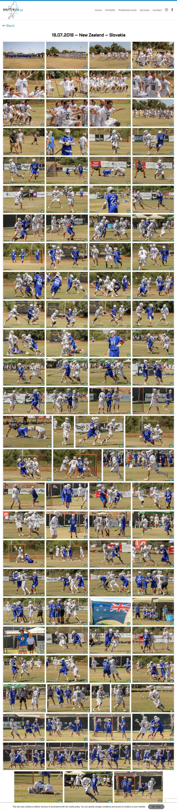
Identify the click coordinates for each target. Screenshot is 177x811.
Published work (127, 10)
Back (8, 26)
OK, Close (156, 807)
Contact (157, 10)
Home (98, 10)
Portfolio (110, 10)
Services (144, 10)
